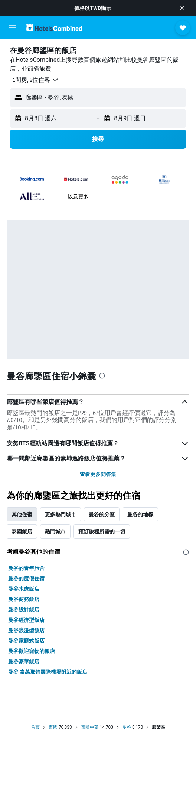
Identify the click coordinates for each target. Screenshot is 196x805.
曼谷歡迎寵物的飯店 (31, 651)
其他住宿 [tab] (22, 514)
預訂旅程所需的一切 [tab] (101, 531)
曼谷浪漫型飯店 (26, 630)
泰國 (53, 727)
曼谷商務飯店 (23, 599)
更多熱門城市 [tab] (60, 514)
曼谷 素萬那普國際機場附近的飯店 (47, 672)
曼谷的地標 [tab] (140, 514)
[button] (182, 8)
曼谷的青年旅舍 (26, 568)
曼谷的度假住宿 (26, 578)
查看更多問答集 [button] (98, 474)
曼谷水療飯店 (23, 589)
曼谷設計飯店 (23, 610)
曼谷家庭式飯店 (26, 641)
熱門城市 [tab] (55, 531)
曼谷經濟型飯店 (26, 620)
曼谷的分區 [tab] (102, 514)
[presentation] (102, 375)
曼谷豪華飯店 (23, 661)
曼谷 (126, 727)
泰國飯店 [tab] (22, 531)
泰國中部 (90, 727)
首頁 (35, 727)
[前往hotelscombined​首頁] (54, 27)
